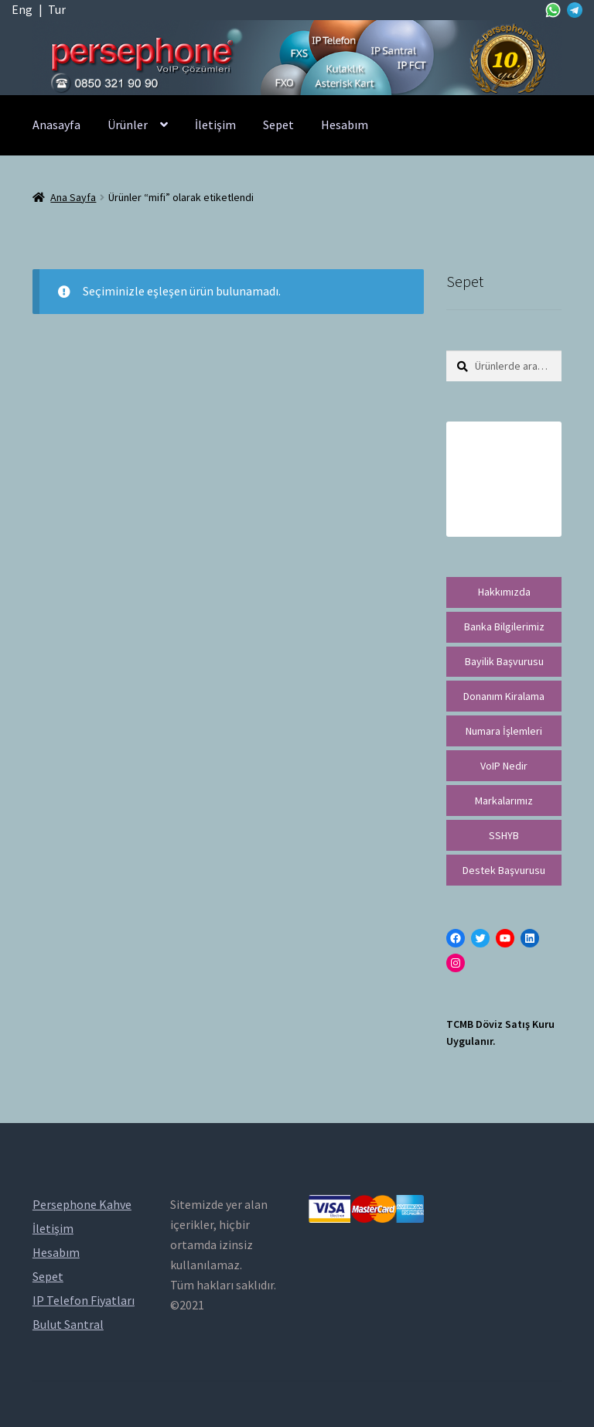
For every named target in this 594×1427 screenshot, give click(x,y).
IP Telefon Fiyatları (83, 1300)
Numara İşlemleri (504, 731)
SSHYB (504, 835)
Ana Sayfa (73, 197)
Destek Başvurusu (504, 870)
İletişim (215, 124)
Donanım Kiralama (503, 696)
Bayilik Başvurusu (504, 661)
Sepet (278, 124)
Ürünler (128, 124)
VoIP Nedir (503, 766)
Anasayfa (56, 124)
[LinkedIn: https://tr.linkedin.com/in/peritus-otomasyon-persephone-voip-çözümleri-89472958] (530, 938)
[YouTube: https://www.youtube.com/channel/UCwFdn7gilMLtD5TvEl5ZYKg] (505, 938)
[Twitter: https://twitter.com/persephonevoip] (480, 938)
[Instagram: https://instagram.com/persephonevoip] (455, 963)
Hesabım (344, 124)
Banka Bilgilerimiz (504, 626)
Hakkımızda (504, 592)
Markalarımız (504, 800)
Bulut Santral (68, 1324)
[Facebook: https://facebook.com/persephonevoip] (455, 938)
